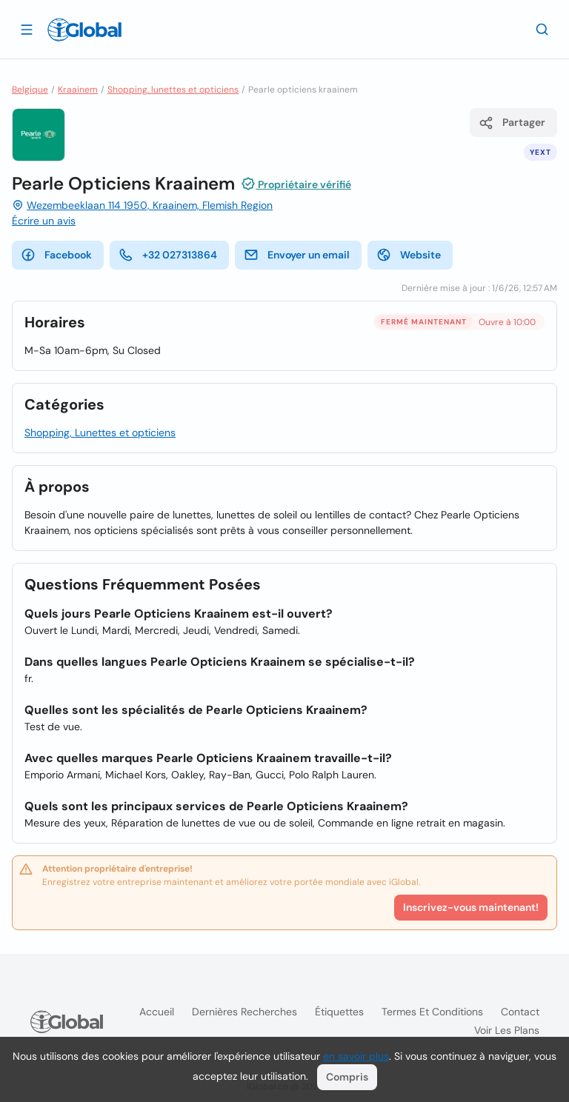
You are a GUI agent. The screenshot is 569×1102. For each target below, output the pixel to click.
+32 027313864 (168, 254)
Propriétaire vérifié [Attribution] (296, 183)
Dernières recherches (244, 1011)
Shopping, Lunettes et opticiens (100, 432)
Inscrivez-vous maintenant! (471, 907)
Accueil (156, 1011)
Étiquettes (339, 1011)
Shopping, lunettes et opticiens (173, 90)
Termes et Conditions (432, 1011)
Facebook (56, 254)
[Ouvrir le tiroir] (26, 29)
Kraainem (78, 90)
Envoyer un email (297, 254)
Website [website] (408, 254)
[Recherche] (542, 29)
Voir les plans (506, 1030)
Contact (520, 1011)
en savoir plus (356, 1056)
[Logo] (84, 29)
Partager (512, 123)
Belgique (30, 90)
